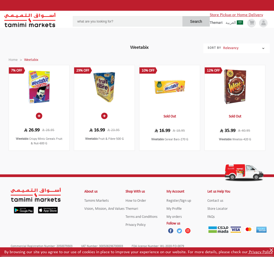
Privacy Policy (260, 252)
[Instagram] (188, 230)
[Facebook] (170, 230)
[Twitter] (179, 230)
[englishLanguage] (218, 23)
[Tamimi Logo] (30, 20)
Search (196, 21)
